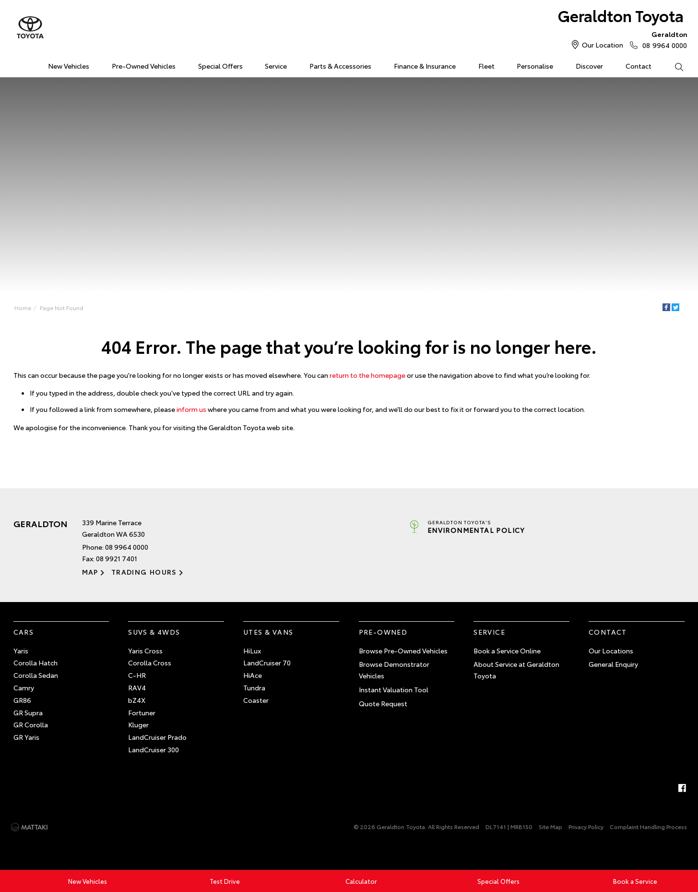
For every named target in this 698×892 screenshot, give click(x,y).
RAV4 (137, 687)
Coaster (256, 700)
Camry (23, 687)
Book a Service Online (507, 650)
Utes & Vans (268, 632)
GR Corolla (30, 724)
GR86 (22, 700)
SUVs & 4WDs (154, 632)
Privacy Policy (585, 826)
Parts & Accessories (340, 66)
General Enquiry (613, 664)
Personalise (535, 66)
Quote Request (383, 703)
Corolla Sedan (35, 675)
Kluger (138, 724)
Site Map (550, 826)
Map (90, 572)
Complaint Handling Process (648, 826)
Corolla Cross (149, 662)
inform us (191, 409)
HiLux (252, 650)
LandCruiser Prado (157, 737)
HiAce (252, 675)
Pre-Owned (383, 632)
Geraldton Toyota (621, 15)
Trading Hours (144, 572)
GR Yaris (26, 737)
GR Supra (28, 712)
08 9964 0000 (662, 39)
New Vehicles (68, 66)
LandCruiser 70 (267, 662)
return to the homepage (367, 375)
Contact (638, 66)
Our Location (602, 44)
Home (15, 64)
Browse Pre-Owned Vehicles (403, 650)
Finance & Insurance (425, 66)
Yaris (20, 650)
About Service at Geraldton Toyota (516, 669)
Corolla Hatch (35, 662)
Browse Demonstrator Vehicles (394, 669)
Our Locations (611, 650)
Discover (589, 66)
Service (276, 66)
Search (673, 66)
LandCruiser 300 (153, 749)
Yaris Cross (145, 650)
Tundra (254, 687)
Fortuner (141, 712)
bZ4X (136, 700)
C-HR (137, 675)
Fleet (486, 66)
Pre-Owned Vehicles (144, 66)
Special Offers (220, 66)
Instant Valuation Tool (393, 689)
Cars (23, 632)
